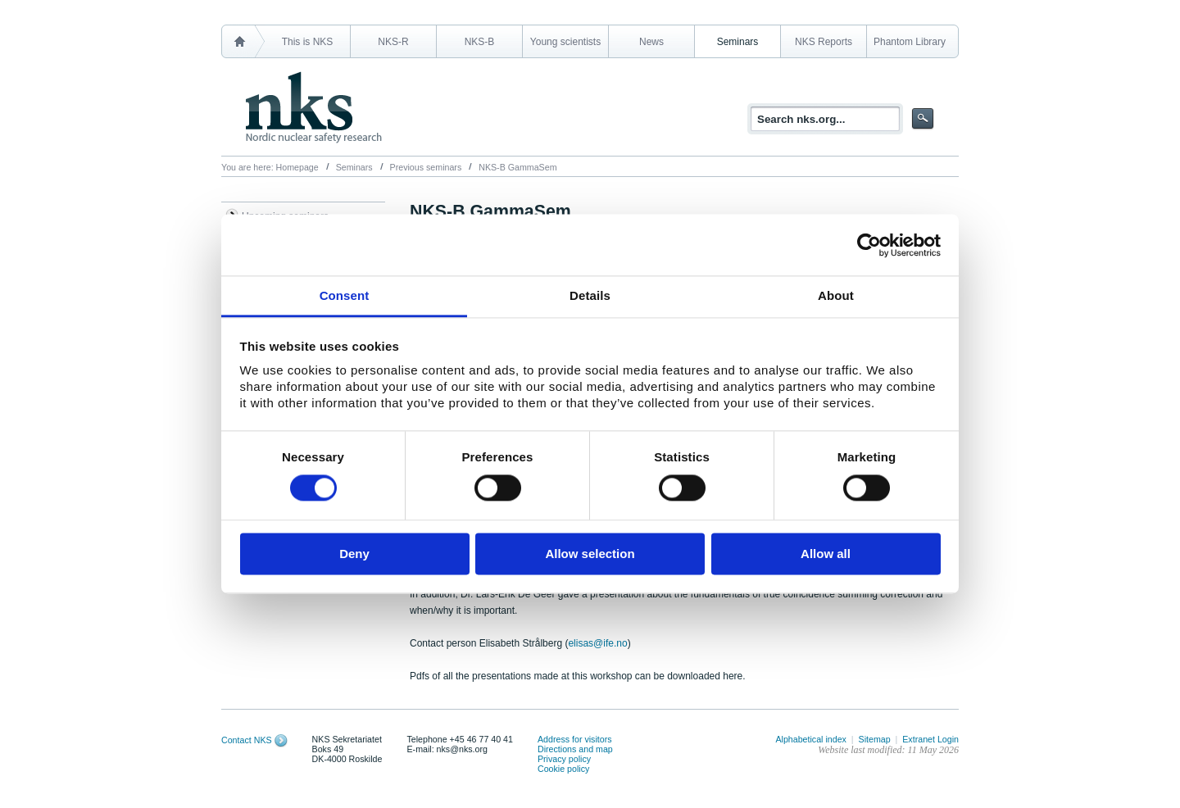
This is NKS (308, 42)
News (651, 42)
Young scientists (565, 42)
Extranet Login (930, 739)
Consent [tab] (345, 295)
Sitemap (875, 739)
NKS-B (480, 42)
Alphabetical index (810, 739)
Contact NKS (246, 740)
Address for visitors (575, 739)
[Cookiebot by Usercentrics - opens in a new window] (869, 245)
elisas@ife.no (597, 643)
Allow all (826, 554)
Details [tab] (590, 295)
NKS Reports (823, 42)
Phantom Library (910, 42)
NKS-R (393, 42)
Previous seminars (426, 167)
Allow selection (589, 554)
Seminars (738, 42)
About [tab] (836, 295)
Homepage (297, 167)
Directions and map (575, 749)
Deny (354, 554)
